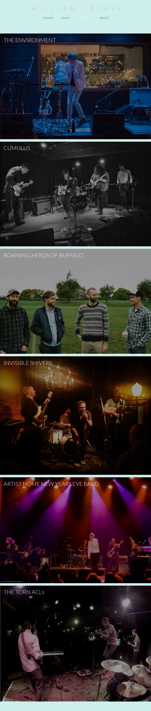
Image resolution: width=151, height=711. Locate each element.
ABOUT (104, 17)
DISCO (65, 17)
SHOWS (48, 17)
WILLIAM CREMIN (77, 8)
